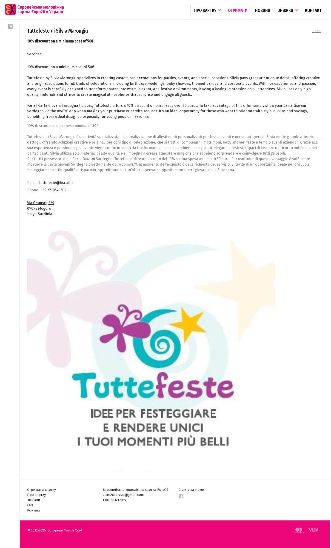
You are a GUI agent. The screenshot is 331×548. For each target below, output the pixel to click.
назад (317, 31)
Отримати (238, 10)
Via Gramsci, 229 (40, 203)
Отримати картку (41, 490)
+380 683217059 (114, 500)
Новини (262, 10)
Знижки (285, 10)
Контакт (313, 10)
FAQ (30, 505)
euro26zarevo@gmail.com (123, 495)
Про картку (205, 10)
